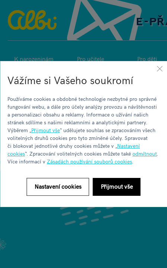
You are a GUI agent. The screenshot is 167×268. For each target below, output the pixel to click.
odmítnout (144, 153)
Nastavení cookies (58, 186)
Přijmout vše (45, 130)
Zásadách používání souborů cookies (89, 161)
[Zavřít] (159, 68)
